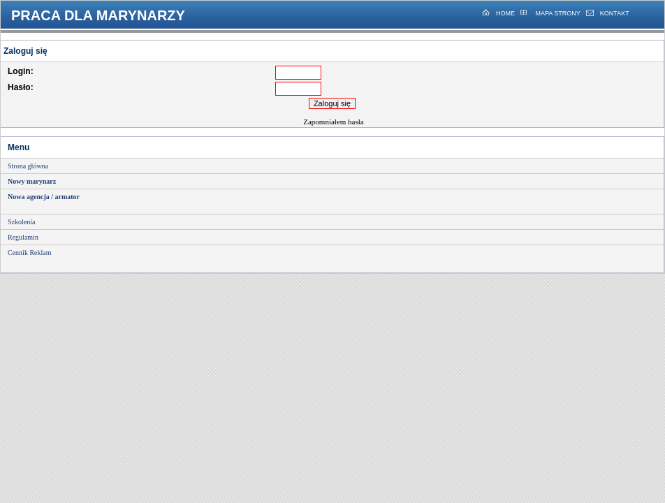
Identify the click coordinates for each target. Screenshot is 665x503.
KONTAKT (614, 13)
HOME (505, 13)
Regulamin (23, 237)
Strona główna (28, 166)
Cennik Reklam (30, 252)
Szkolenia (21, 222)
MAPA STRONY (557, 13)
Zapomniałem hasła (333, 121)
